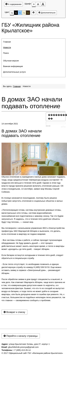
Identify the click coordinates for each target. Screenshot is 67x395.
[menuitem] (33, 42)
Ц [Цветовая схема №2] (16, 13)
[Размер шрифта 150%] (38, 4)
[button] (33, 57)
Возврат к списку (14, 312)
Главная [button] (7, 42)
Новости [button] (7, 47)
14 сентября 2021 (10, 124)
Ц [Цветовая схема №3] (20, 13)
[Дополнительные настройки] (33, 12)
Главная (17, 86)
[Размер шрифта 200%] (43, 4)
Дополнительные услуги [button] (14, 72)
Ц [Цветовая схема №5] (28, 13)
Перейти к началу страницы (21, 336)
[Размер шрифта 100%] (34, 4)
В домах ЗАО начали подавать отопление (32, 102)
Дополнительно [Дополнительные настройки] (47, 12)
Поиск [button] (6, 53)
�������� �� (56, 117)
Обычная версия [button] (11, 61)
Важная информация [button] (13, 66)
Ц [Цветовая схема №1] (12, 13)
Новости (27, 86)
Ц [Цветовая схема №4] (24, 13)
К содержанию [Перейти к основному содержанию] (13, 4)
